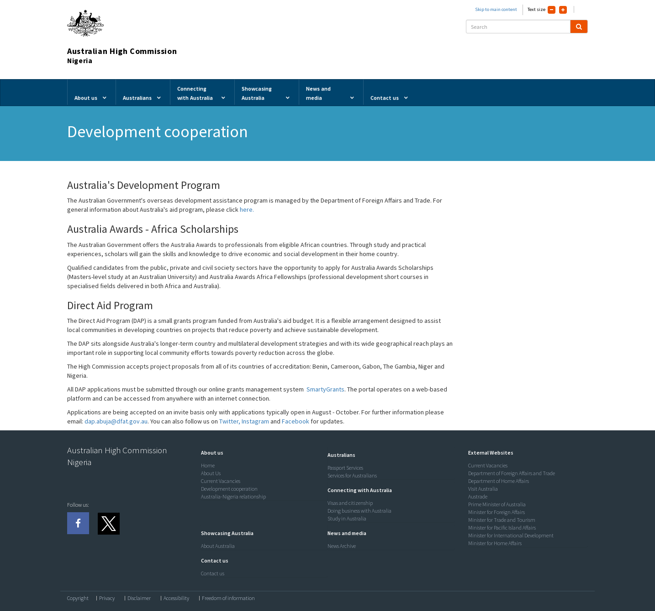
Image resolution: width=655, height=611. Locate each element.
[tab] (262, 452)
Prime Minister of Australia (497, 504)
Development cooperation (229, 488)
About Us (211, 473)
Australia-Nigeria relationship (233, 496)
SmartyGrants (325, 389)
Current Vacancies (220, 480)
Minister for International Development (511, 535)
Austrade (477, 496)
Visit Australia (483, 488)
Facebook (295, 421)
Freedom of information (228, 598)
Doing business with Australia (359, 510)
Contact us (212, 573)
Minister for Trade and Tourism (501, 519)
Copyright (78, 598)
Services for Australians (352, 475)
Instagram (255, 421)
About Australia (218, 545)
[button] (209, 452)
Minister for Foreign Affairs (496, 512)
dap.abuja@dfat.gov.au (116, 421)
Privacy (107, 598)
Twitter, (230, 421)
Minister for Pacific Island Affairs (502, 527)
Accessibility (176, 598)
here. (247, 209)
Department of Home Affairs (498, 480)
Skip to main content (496, 9)
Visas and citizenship (350, 502)
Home (208, 465)
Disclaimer (139, 598)
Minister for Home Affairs (495, 543)
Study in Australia (347, 518)
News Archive (342, 545)
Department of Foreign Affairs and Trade (511, 473)
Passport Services (345, 467)
